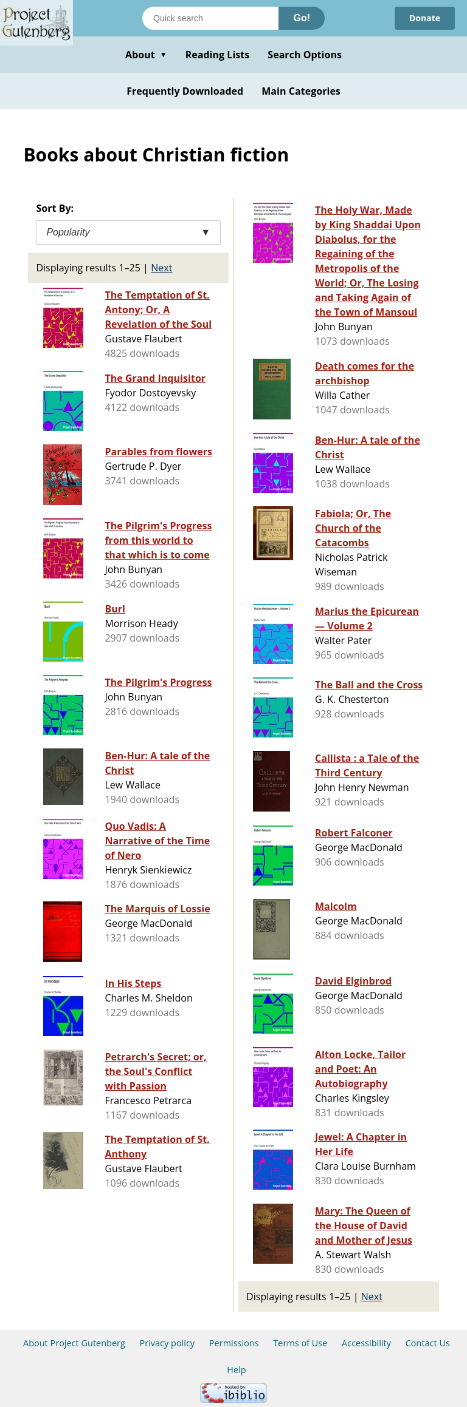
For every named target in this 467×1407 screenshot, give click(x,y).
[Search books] (210, 18)
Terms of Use (300, 1343)
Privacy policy (167, 1343)
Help (236, 1369)
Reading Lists (217, 54)
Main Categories (301, 91)
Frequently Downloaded (184, 91)
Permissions (234, 1343)
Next (161, 267)
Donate (424, 18)
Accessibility (366, 1343)
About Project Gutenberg (74, 1343)
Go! (301, 18)
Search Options (305, 54)
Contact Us (428, 1343)
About (146, 54)
